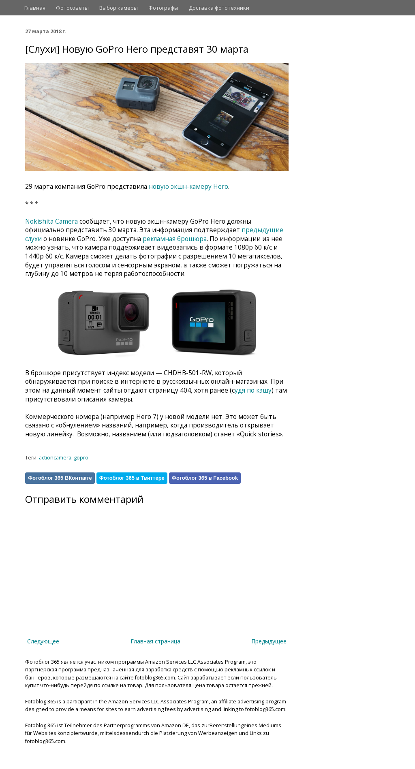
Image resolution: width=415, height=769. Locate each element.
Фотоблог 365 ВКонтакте (60, 478)
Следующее (43, 641)
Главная (34, 7)
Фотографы (163, 7)
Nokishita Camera (51, 221)
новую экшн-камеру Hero (188, 186)
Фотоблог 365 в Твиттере (132, 478)
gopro (81, 457)
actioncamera (55, 457)
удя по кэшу (253, 390)
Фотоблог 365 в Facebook (205, 478)
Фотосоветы (72, 7)
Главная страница (155, 641)
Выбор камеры (118, 7)
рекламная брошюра (175, 239)
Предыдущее (269, 641)
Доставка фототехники (219, 7)
